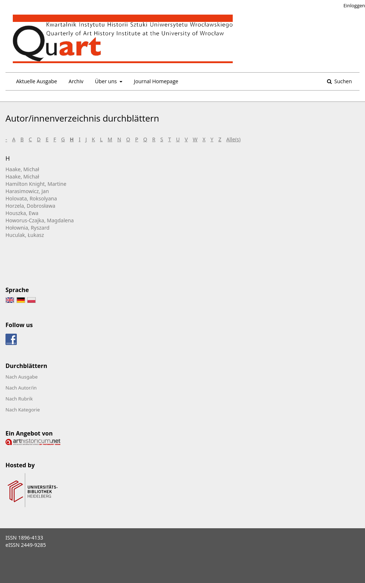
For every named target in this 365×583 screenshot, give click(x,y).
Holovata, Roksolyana (31, 198)
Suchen (342, 81)
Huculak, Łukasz (24, 234)
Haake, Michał (22, 169)
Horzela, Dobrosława (30, 205)
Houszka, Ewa (21, 213)
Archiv (76, 81)
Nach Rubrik (19, 398)
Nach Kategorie (22, 409)
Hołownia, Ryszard (27, 227)
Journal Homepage (156, 81)
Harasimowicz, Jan (27, 191)
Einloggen (354, 5)
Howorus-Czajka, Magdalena (39, 220)
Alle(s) (233, 139)
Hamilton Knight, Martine (35, 183)
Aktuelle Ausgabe (36, 81)
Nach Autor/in (21, 387)
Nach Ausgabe (21, 376)
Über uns (106, 81)
